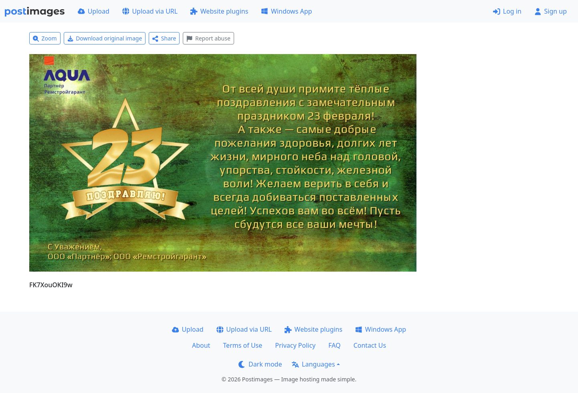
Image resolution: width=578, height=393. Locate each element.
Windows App (286, 11)
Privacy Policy (295, 345)
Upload (93, 11)
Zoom (45, 38)
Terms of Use (242, 345)
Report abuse (208, 38)
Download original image (104, 38)
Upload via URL (150, 11)
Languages (313, 364)
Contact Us (370, 345)
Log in (507, 11)
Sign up (550, 11)
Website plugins (219, 11)
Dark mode (260, 364)
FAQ (334, 345)
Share (164, 38)
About (201, 345)
